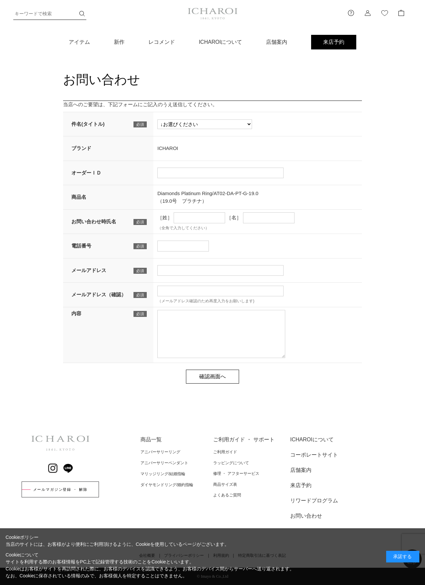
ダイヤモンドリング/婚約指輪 (166, 484)
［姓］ (164, 217)
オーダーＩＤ (86, 173)
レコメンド (161, 42)
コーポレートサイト (314, 455)
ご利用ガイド (225, 452)
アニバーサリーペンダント (164, 463)
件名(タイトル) (88, 124)
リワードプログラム (314, 500)
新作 (119, 42)
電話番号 (81, 246)
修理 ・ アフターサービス (236, 473)
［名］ (233, 217)
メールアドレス (88, 270)
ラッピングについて (231, 463)
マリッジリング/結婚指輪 (162, 474)
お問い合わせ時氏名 (93, 221)
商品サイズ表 (225, 484)
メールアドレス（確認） (98, 294)
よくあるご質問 (227, 495)
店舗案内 (276, 42)
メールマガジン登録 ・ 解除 (60, 489)
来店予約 (333, 42)
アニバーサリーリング (160, 452)
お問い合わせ (306, 516)
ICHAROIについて (220, 42)
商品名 (78, 197)
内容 (76, 313)
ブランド (81, 148)
